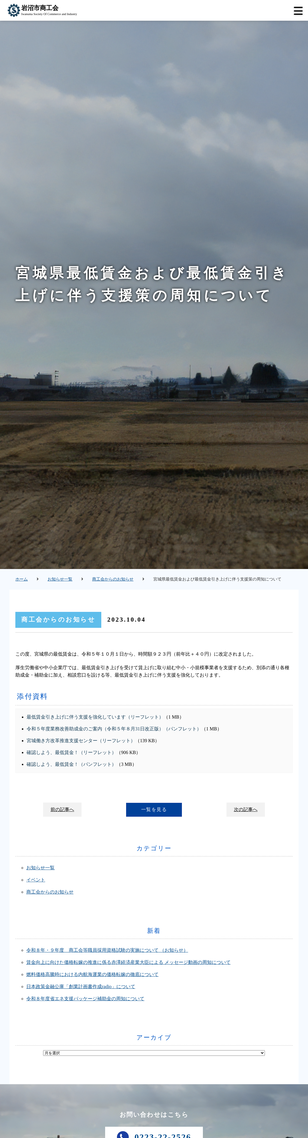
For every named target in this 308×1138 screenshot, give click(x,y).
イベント (35, 879)
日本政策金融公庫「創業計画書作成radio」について (80, 986)
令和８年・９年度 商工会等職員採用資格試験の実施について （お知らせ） (107, 950)
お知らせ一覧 (60, 579)
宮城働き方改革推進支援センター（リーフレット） (81, 740)
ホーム (21, 579)
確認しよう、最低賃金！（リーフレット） (71, 752)
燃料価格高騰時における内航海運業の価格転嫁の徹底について (92, 974)
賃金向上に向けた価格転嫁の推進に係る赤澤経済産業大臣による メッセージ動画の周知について (128, 962)
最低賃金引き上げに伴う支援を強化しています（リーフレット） (95, 716)
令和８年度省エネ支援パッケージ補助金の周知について (85, 998)
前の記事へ (62, 809)
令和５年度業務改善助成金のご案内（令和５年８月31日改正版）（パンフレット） (114, 728)
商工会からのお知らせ (112, 579)
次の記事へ (246, 809)
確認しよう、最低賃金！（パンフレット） (71, 764)
